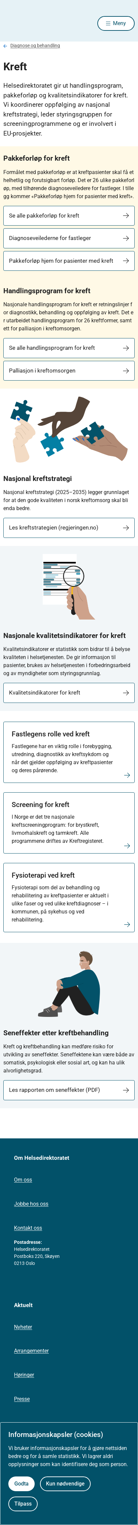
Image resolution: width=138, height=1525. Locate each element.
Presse (22, 1399)
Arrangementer (31, 1351)
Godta (21, 1483)
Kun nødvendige (65, 1483)
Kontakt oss (28, 1228)
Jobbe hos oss (31, 1204)
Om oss (23, 1180)
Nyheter (23, 1327)
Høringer (24, 1375)
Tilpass (23, 1504)
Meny (119, 23)
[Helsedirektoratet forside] (11, 23)
